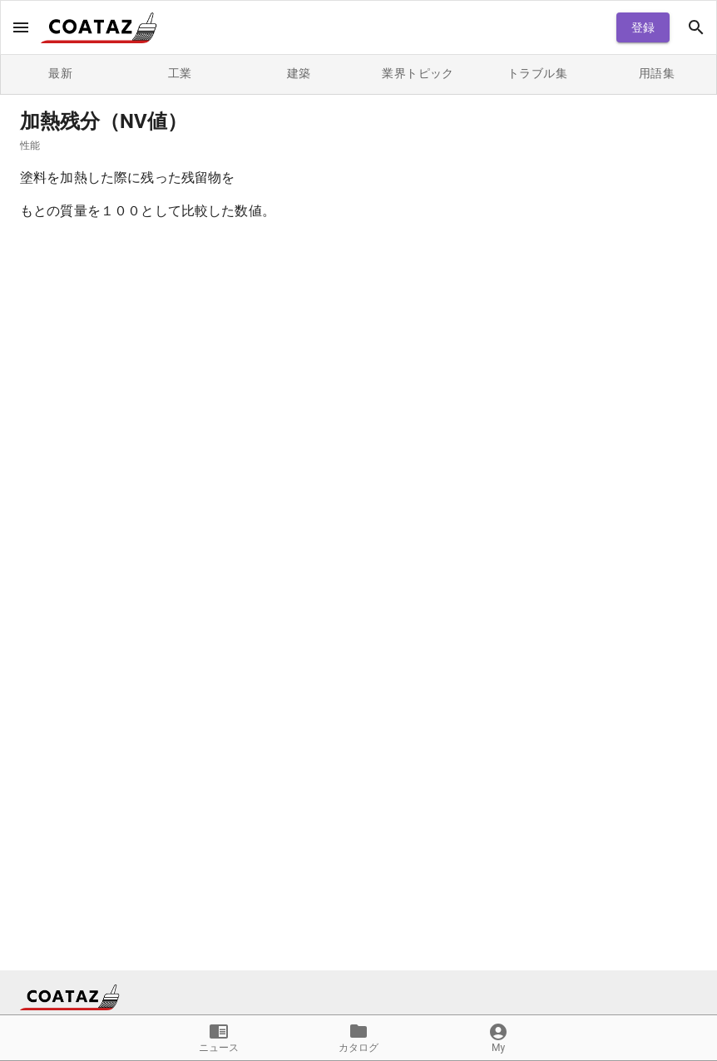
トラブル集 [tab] (536, 74)
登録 (643, 27)
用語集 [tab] (656, 74)
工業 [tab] (179, 74)
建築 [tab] (299, 74)
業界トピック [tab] (417, 74)
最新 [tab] (60, 74)
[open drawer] (21, 27)
